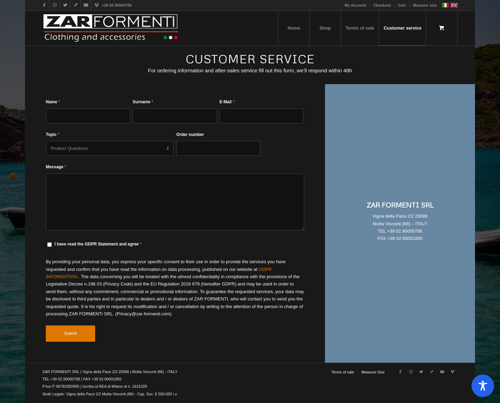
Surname (143, 101)
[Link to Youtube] (86, 5)
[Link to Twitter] (65, 5)
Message (56, 166)
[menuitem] (355, 5)
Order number (190, 134)
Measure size (425, 5)
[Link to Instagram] (55, 5)
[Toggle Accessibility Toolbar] (483, 386)
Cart (402, 5)
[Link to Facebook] (44, 5)
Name (53, 101)
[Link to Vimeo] (96, 5)
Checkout (382, 5)
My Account (355, 5)
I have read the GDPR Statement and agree (98, 244)
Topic (52, 134)
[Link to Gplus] (75, 5)
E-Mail (226, 101)
